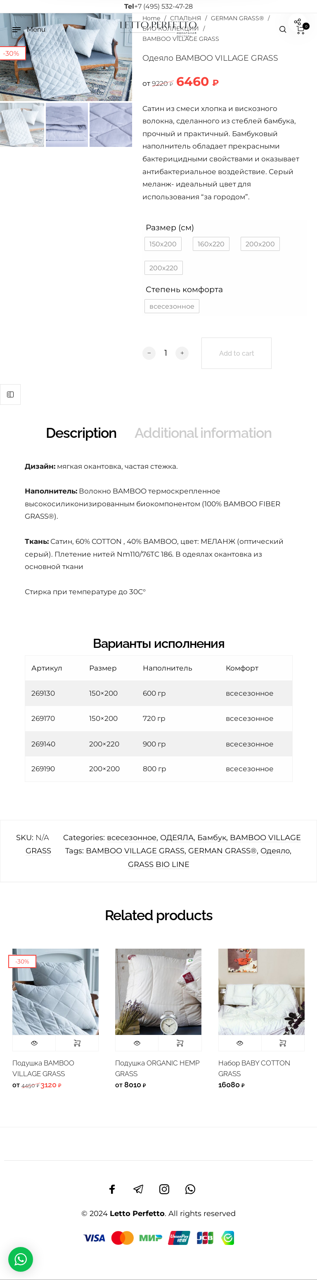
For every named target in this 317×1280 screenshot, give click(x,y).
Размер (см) (170, 227)
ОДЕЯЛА (177, 837)
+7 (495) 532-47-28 (158, 6)
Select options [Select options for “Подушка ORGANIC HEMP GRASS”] (179, 1043)
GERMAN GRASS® (222, 850)
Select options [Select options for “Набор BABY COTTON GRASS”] (283, 1043)
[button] (163, 244)
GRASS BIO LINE (158, 864)
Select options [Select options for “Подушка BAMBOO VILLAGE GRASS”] (77, 1043)
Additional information (203, 433)
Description (81, 433)
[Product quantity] (165, 353)
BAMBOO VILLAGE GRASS (135, 850)
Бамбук (211, 837)
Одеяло (275, 850)
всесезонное (131, 837)
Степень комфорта (184, 289)
